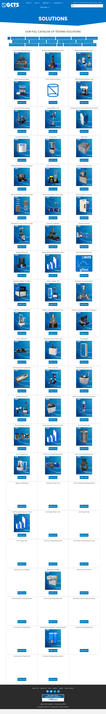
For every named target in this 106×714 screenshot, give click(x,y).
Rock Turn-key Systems (71, 38)
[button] (47, 696)
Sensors (89, 46)
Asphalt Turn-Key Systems (33, 42)
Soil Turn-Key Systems (88, 38)
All (10, 38)
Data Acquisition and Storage (44, 49)
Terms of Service (69, 693)
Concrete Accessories (63, 49)
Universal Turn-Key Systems (76, 46)
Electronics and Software (41, 46)
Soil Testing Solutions (36, 38)
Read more (22, 78)
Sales (49, 693)
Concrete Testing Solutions (22, 46)
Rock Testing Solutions (20, 38)
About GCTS (35, 693)
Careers (61, 693)
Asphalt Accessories (58, 46)
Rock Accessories (17, 42)
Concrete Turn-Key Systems (85, 42)
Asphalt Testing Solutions (53, 38)
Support (55, 693)
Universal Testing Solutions (52, 42)
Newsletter (44, 693)
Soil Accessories (68, 42)
